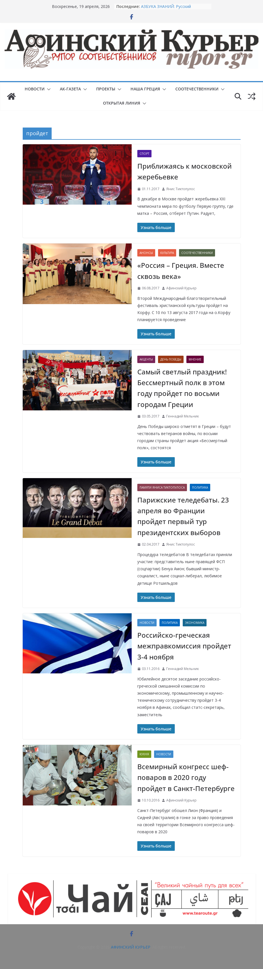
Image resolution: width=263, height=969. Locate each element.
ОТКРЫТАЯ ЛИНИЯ (121, 103)
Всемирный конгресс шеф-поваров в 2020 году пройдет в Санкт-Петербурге (186, 777)
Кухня (144, 754)
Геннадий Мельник (182, 416)
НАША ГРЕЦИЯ (145, 89)
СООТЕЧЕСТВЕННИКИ (196, 89)
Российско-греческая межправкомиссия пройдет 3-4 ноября (184, 645)
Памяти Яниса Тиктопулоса (162, 487)
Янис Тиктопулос (180, 188)
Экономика (194, 623)
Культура (167, 253)
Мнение (195, 359)
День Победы (170, 359)
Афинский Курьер (181, 288)
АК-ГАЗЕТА (70, 89)
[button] (48, 89)
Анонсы (146, 253)
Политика (200, 487)
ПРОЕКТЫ (105, 89)
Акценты (146, 359)
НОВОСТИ (35, 89)
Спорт (144, 154)
